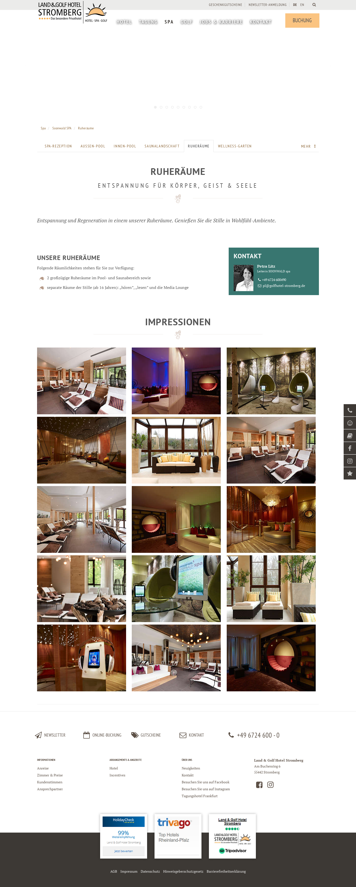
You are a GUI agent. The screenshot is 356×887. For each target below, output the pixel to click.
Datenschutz (150, 871)
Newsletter (49, 735)
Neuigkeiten (191, 768)
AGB (113, 871)
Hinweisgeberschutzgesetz (183, 871)
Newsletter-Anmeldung (267, 4)
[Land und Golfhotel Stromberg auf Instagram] (270, 786)
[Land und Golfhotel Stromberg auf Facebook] (259, 786)
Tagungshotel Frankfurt (200, 796)
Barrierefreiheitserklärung (226, 871)
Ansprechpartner (50, 789)
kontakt (191, 735)
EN (302, 4)
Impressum (128, 871)
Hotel (114, 768)
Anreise (43, 768)
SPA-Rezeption (58, 145)
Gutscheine (145, 735)
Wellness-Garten (235, 145)
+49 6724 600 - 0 (253, 735)
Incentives (117, 775)
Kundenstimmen (49, 782)
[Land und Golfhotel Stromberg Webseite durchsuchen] (313, 4)
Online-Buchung (101, 735)
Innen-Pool (125, 145)
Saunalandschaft (162, 145)
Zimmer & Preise (50, 775)
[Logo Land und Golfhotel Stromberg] (74, 20)
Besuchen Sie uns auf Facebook (205, 782)
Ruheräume (198, 145)
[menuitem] (124, 22)
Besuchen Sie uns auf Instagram (206, 789)
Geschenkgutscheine (225, 4)
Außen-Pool (93, 145)
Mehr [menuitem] (309, 146)
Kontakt (188, 775)
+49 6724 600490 (274, 279)
